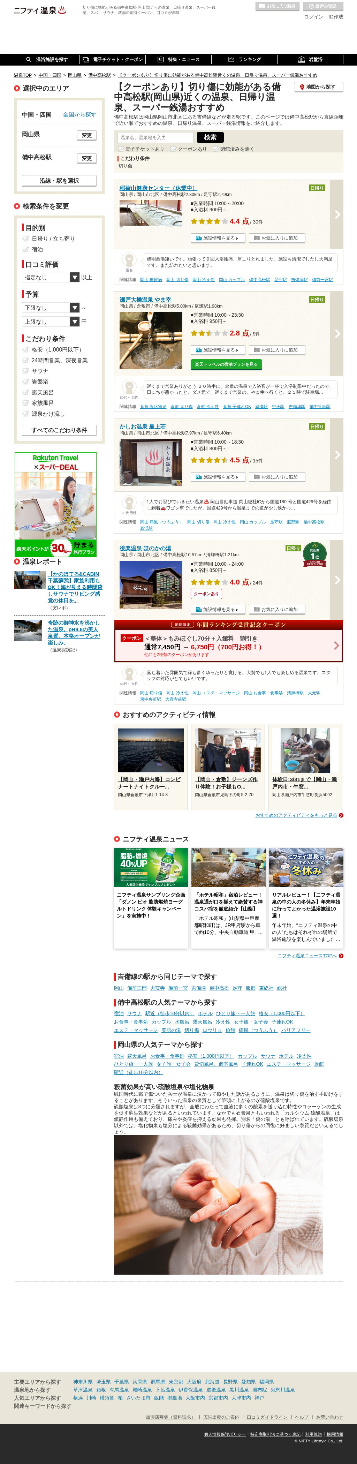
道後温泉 (216, 1390)
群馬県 (158, 1381)
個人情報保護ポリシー (225, 1434)
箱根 (101, 1390)
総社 (282, 988)
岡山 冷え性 (203, 279)
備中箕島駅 (320, 406)
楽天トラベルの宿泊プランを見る (226, 364)
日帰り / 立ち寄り (53, 239)
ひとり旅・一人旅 (235, 1013)
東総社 (266, 988)
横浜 (78, 1398)
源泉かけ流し (48, 414)
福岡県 (266, 1381)
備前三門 (137, 988)
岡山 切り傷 (177, 279)
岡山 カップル (232, 279)
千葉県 (121, 1381)
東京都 (176, 1381)
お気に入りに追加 (279, 238)
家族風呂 (43, 403)
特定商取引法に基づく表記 (275, 1434)
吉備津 (198, 988)
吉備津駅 (299, 279)
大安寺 (157, 988)
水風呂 (182, 1022)
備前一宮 (178, 988)
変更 (87, 135)
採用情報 (335, 1434)
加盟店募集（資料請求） (171, 1417)
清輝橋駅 (295, 693)
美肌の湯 (171, 1030)
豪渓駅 (146, 528)
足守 (237, 988)
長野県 (230, 1381)
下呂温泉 (165, 1390)
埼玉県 (103, 1381)
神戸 (259, 1398)
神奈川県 (83, 1381)
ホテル (205, 1013)
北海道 (212, 1381)
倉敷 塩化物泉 (153, 406)
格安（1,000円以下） (282, 1013)
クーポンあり (192, 149)
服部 (251, 988)
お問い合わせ (329, 1417)
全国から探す (80, 114)
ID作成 (336, 17)
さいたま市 (138, 1398)
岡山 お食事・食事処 (263, 693)
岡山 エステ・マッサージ (216, 693)
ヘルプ (302, 1417)
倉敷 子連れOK (237, 406)
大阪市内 (195, 1398)
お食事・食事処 (131, 1022)
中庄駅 (278, 406)
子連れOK (282, 1022)
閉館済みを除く (237, 149)
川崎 (91, 1398)
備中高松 (219, 988)
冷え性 (223, 1022)
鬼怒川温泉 (283, 1390)
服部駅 (293, 522)
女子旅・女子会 (251, 1022)
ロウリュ (212, 1030)
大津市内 (241, 1398)
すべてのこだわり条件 (59, 430)
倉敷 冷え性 (208, 406)
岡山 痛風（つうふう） (161, 522)
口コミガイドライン (267, 1417)
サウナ (134, 1013)
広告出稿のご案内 (221, 1417)
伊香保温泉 (190, 1390)
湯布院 (259, 1390)
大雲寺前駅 (175, 699)
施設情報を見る (219, 238)
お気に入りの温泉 (277, 7)
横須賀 (107, 1398)
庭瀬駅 (261, 406)
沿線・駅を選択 (59, 181)
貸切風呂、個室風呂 (216, 1064)
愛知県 (248, 1381)
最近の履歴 (323, 7)
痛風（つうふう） (258, 1030)
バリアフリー (296, 1030)
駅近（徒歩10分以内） (170, 1013)
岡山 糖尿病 (151, 279)
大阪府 (194, 1381)
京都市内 (218, 1398)
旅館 (230, 1030)
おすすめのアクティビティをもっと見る (296, 815)
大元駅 (314, 693)
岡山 (119, 988)
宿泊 (119, 1013)
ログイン (314, 17)
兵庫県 (139, 1381)
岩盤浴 (40, 382)
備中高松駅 (259, 279)
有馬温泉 (119, 1390)
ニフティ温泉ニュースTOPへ (307, 955)
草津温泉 (83, 1390)
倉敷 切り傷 (181, 406)
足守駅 (280, 279)
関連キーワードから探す (42, 1406)
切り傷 (191, 1030)
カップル (161, 1022)
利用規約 (313, 1434)
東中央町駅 (150, 699)
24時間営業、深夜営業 (60, 360)
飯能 (159, 1398)
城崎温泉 (142, 1390)
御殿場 (174, 1398)
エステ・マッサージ (136, 1030)
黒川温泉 (239, 1390)
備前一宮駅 (322, 279)
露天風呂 (202, 1022)
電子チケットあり (145, 149)
